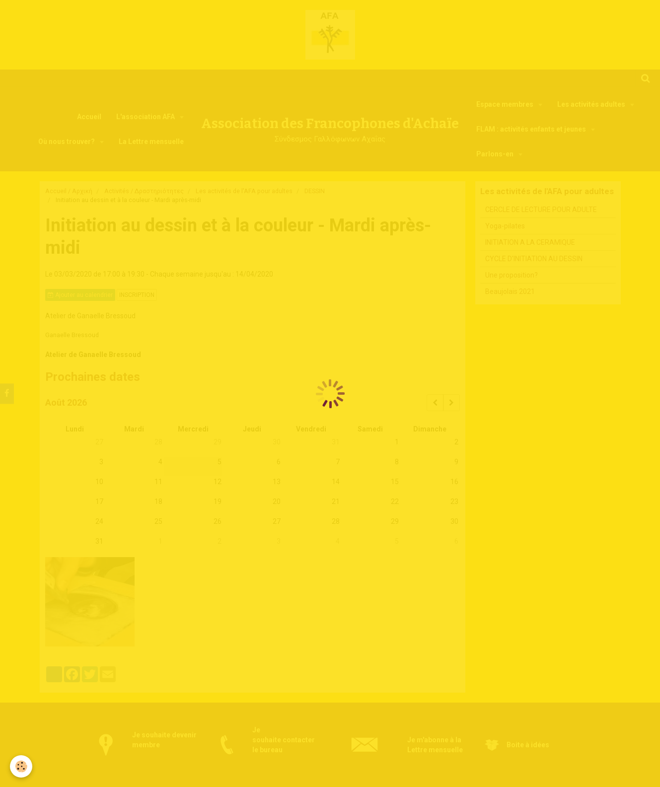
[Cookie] (21, 766)
